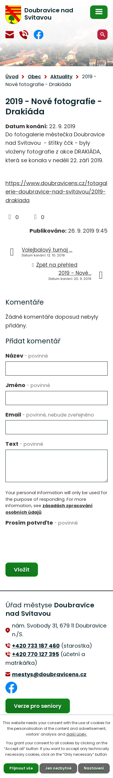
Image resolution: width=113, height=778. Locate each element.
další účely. (76, 734)
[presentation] (51, 540)
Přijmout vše (21, 768)
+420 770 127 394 (23, 34)
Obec (34, 76)
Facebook (38, 34)
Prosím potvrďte (41, 522)
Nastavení (94, 768)
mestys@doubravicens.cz (9, 34)
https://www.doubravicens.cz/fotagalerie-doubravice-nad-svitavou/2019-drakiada (56, 191)
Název (26, 355)
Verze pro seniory (37, 706)
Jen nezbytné (58, 768)
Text (24, 444)
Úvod (11, 76)
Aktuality (61, 76)
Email (49, 414)
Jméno (27, 385)
